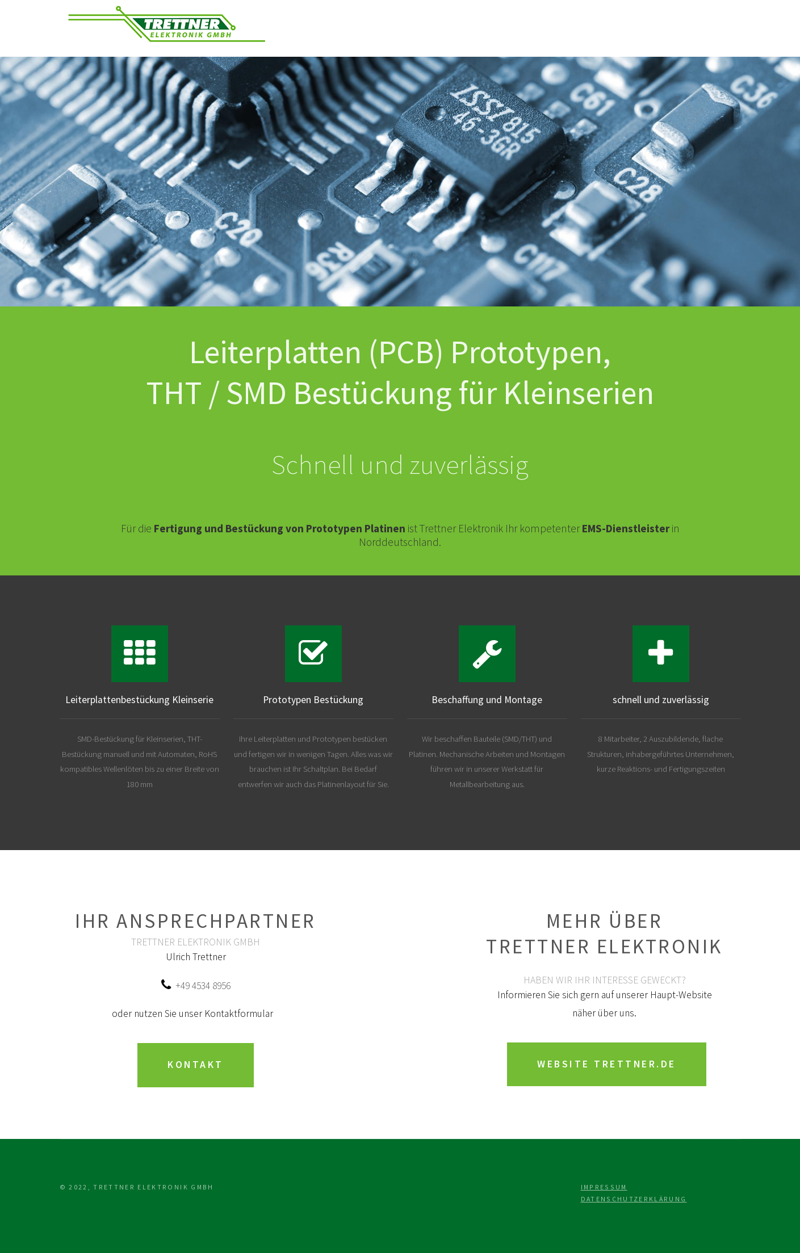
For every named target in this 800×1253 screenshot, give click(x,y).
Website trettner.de (606, 1064)
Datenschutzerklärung (634, 1199)
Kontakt (195, 1064)
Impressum (604, 1187)
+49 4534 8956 (203, 985)
